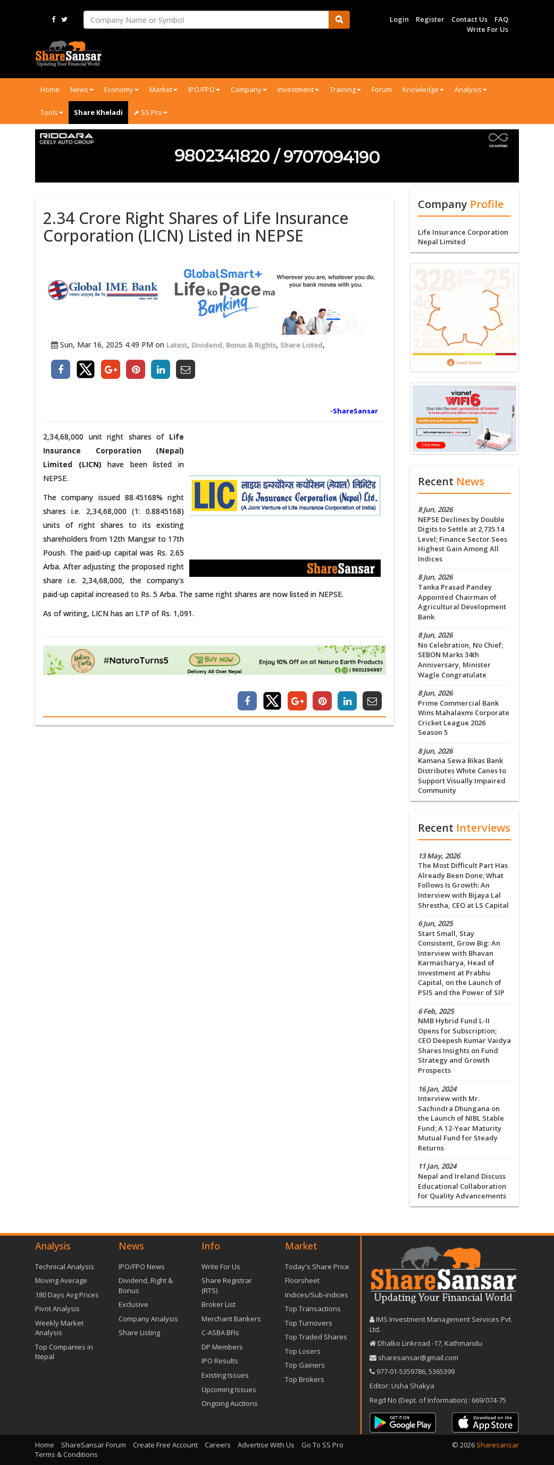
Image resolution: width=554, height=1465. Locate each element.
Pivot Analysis (57, 1308)
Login (399, 19)
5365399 (441, 1371)
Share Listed (301, 345)
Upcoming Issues (229, 1389)
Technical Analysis (64, 1266)
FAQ (501, 19)
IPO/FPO (204, 89)
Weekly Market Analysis (59, 1328)
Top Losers (303, 1351)
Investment (298, 89)
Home (50, 89)
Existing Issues (225, 1375)
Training (345, 89)
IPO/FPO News (142, 1266)
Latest (176, 345)
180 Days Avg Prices (67, 1295)
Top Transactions (313, 1308)
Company (249, 89)
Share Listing (139, 1332)
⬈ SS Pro (150, 112)
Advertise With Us (266, 1445)
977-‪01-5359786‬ (400, 1371)
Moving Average (61, 1280)
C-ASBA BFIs (220, 1332)
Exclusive (133, 1304)
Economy (121, 89)
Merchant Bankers (231, 1318)
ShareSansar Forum (93, 1445)
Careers (218, 1445)
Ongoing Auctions (230, 1403)
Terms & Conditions (66, 1454)
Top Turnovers (308, 1323)
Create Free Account (165, 1445)
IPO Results (220, 1360)
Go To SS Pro (322, 1445)
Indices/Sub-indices (316, 1295)
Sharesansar (497, 1445)
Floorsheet (302, 1280)
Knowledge (423, 89)
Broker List (219, 1304)
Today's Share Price (317, 1266)
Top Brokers (304, 1379)
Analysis (471, 89)
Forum (382, 89)
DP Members (222, 1347)
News (82, 89)
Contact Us (469, 19)
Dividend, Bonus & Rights (233, 345)
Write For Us (487, 29)
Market (163, 89)
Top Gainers (305, 1365)
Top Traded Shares (316, 1337)
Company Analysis (148, 1318)
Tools (51, 112)
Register (430, 19)
